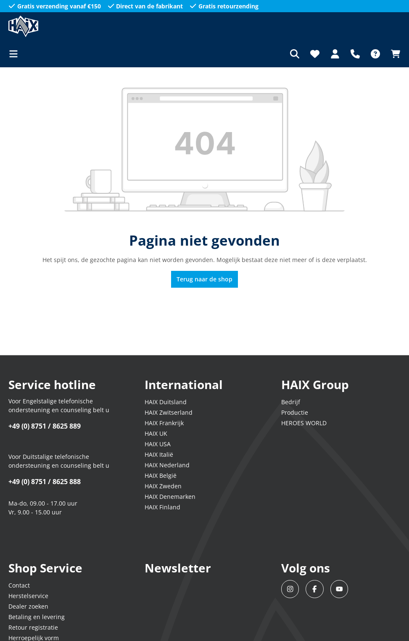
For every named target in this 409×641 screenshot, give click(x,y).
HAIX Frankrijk (164, 423)
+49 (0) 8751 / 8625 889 (44, 426)
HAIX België (161, 475)
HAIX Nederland (167, 465)
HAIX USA (158, 444)
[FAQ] (375, 54)
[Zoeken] (295, 54)
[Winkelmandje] (393, 54)
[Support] (355, 54)
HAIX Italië (159, 454)
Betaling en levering (36, 617)
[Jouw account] (335, 54)
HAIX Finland (162, 507)
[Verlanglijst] (315, 54)
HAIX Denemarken (170, 497)
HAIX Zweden (163, 486)
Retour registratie (33, 627)
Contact (19, 585)
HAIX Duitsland (166, 402)
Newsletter (178, 568)
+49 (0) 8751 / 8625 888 (44, 481)
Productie (294, 412)
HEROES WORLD (304, 423)
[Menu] (16, 54)
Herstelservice (28, 596)
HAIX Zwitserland (169, 412)
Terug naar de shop (204, 279)
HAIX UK (156, 433)
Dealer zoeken (28, 606)
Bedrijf (290, 402)
